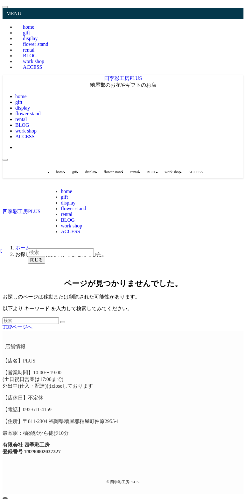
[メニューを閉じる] (5, 7)
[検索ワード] (31, 320)
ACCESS (32, 67)
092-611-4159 (37, 409)
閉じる (36, 259)
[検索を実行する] (62, 322)
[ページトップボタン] (5, 498)
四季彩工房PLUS (123, 78)
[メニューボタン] (5, 160)
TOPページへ (17, 327)
